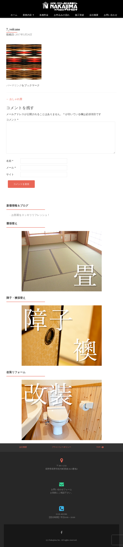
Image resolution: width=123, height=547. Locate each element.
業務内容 (27, 15)
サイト (10, 174)
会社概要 (93, 15)
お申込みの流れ (62, 15)
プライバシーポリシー (61, 447)
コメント (12, 119)
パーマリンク (14, 85)
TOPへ (99, 447)
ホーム (14, 15)
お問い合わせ (110, 15)
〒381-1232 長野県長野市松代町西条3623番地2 (61, 467)
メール (11, 167)
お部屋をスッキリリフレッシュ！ (30, 215)
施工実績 (79, 15)
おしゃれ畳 (14, 99)
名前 (9, 161)
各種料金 (43, 15)
